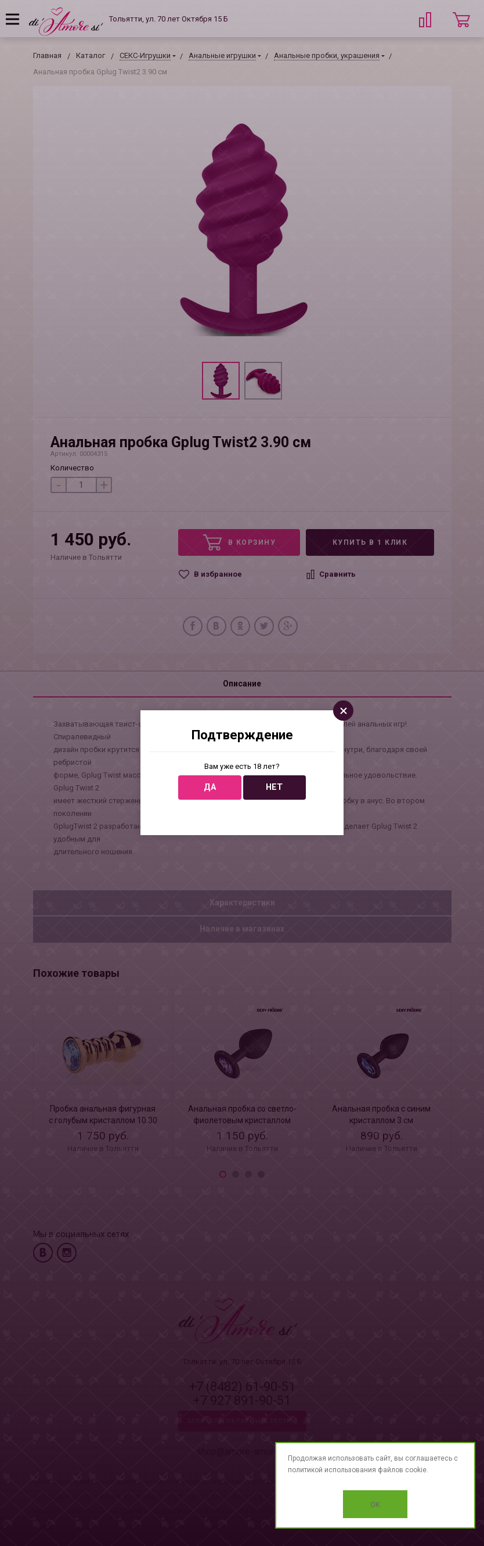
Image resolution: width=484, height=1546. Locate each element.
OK (375, 1504)
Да (210, 787)
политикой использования (332, 1470)
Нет (274, 787)
